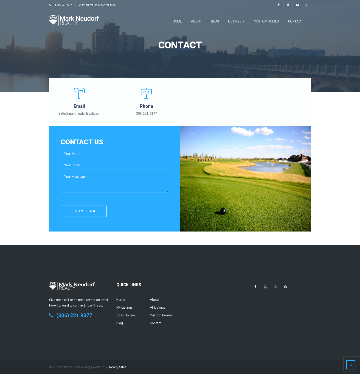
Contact (295, 21)
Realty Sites (117, 367)
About (196, 21)
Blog (215, 21)
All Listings (157, 307)
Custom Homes (266, 21)
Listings (236, 21)
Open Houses (126, 315)
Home (177, 21)
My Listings (124, 307)
